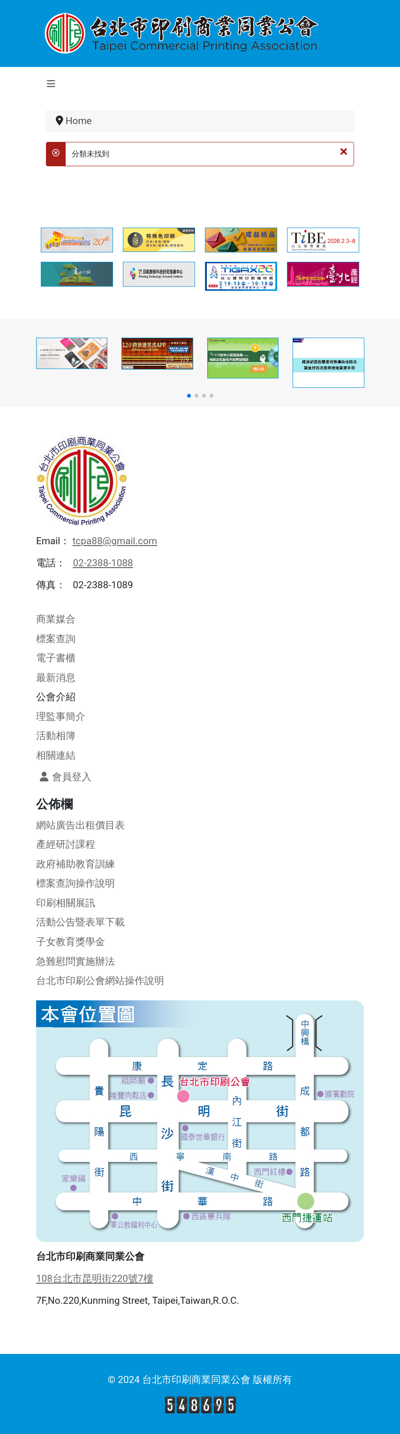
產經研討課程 (65, 844)
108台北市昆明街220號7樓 (94, 1278)
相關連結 (55, 755)
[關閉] (344, 151)
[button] (189, 396)
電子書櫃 (55, 658)
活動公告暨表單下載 (80, 922)
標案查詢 (55, 638)
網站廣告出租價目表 (80, 825)
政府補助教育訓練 (75, 864)
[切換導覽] (51, 84)
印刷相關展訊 (65, 903)
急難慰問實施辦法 (75, 961)
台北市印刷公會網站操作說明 (100, 980)
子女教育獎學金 (70, 941)
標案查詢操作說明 (75, 883)
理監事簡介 (60, 716)
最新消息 (55, 677)
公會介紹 (55, 696)
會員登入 (63, 777)
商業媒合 (55, 619)
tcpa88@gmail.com (115, 541)
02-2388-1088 (103, 563)
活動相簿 (55, 735)
